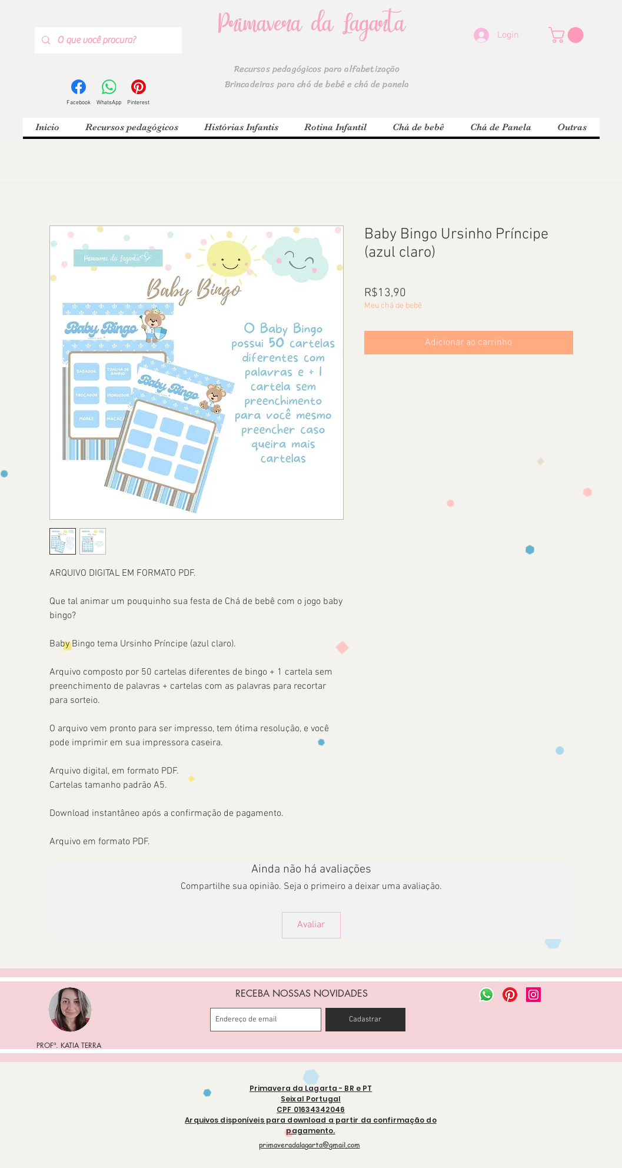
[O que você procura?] (107, 40)
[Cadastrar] (365, 1019)
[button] (567, 35)
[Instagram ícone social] (533, 994)
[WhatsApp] (109, 93)
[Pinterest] (138, 93)
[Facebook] (78, 93)
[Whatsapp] (486, 994)
